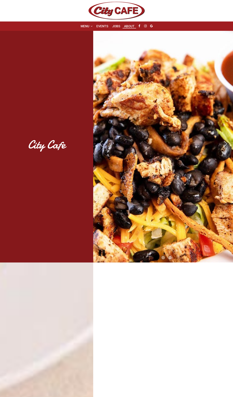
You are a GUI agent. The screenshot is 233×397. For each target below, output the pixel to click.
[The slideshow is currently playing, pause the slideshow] (101, 252)
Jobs (116, 26)
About (129, 26)
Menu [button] (87, 26)
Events (102, 26)
